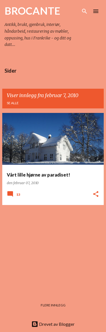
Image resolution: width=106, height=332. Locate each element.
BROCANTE (32, 11)
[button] (95, 194)
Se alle (13, 103)
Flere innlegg (53, 305)
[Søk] (84, 11)
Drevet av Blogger (53, 324)
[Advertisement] (53, 249)
